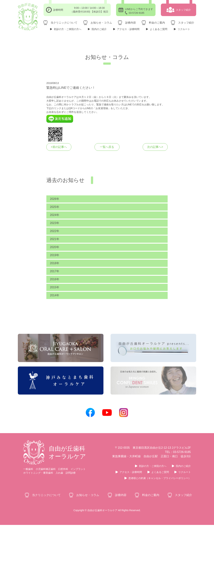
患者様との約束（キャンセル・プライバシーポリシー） (159, 534)
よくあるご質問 (158, 29)
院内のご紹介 (99, 29)
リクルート (184, 29)
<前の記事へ (59, 183)
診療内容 (130, 22)
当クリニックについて (64, 22)
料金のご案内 (157, 22)
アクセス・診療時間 (128, 29)
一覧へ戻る (107, 183)
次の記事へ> (155, 183)
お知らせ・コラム (101, 22)
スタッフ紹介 (186, 22)
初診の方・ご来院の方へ (67, 29)
